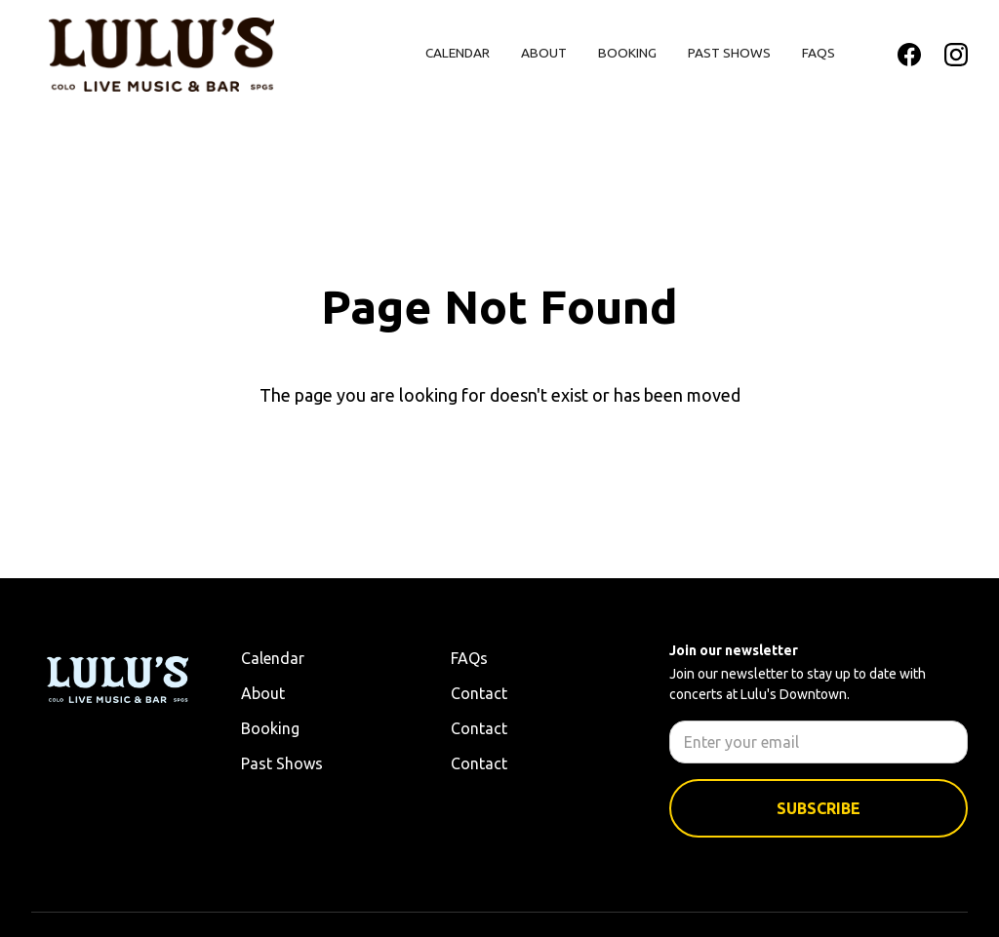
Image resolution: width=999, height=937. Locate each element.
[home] (161, 54)
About (544, 52)
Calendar (457, 52)
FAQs (818, 52)
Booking (627, 52)
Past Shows (729, 52)
